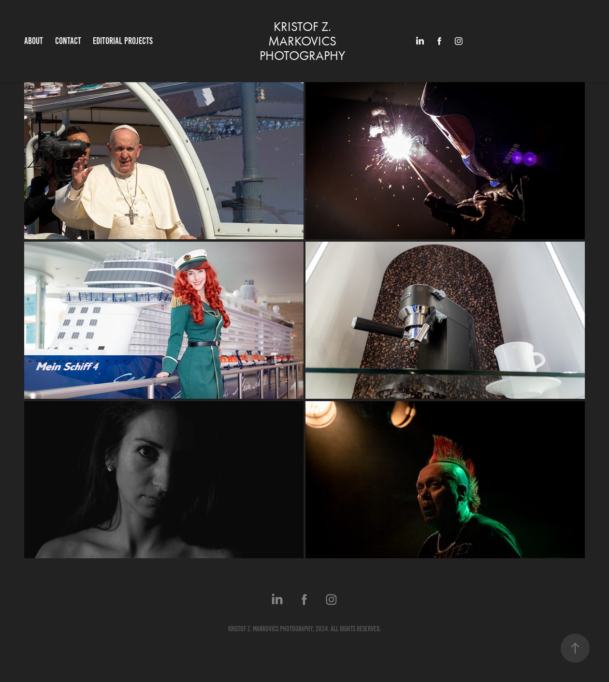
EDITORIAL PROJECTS (123, 41)
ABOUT (33, 41)
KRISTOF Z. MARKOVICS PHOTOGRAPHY (302, 41)
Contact (68, 41)
